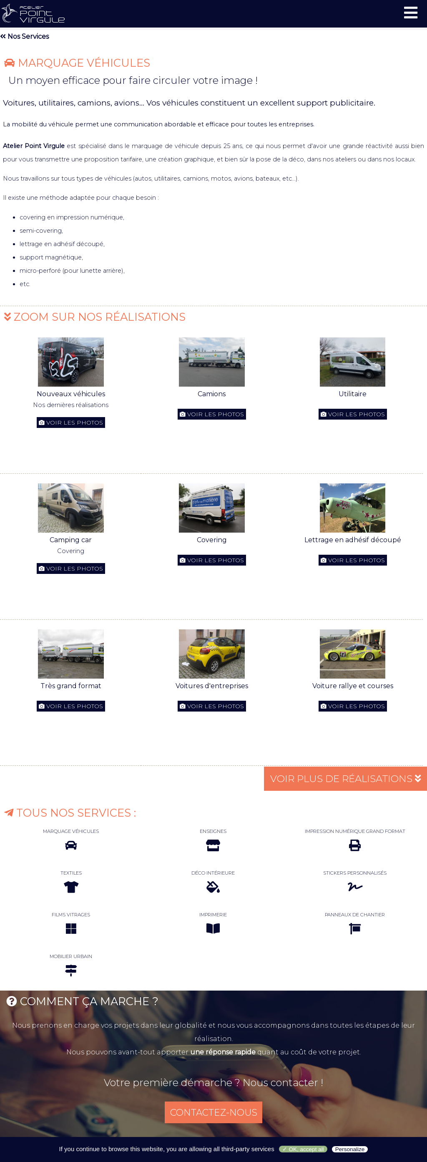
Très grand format (70, 686)
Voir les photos (71, 422)
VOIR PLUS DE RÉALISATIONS (342, 778)
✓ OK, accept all (303, 1149)
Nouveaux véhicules (71, 394)
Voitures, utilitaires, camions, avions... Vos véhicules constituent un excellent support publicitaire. (189, 103)
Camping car (71, 540)
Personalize (350, 1149)
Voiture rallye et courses (352, 686)
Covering (212, 540)
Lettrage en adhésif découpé (352, 540)
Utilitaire (353, 394)
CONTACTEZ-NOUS (213, 1113)
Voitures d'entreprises (212, 686)
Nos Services (24, 36)
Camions (212, 394)
